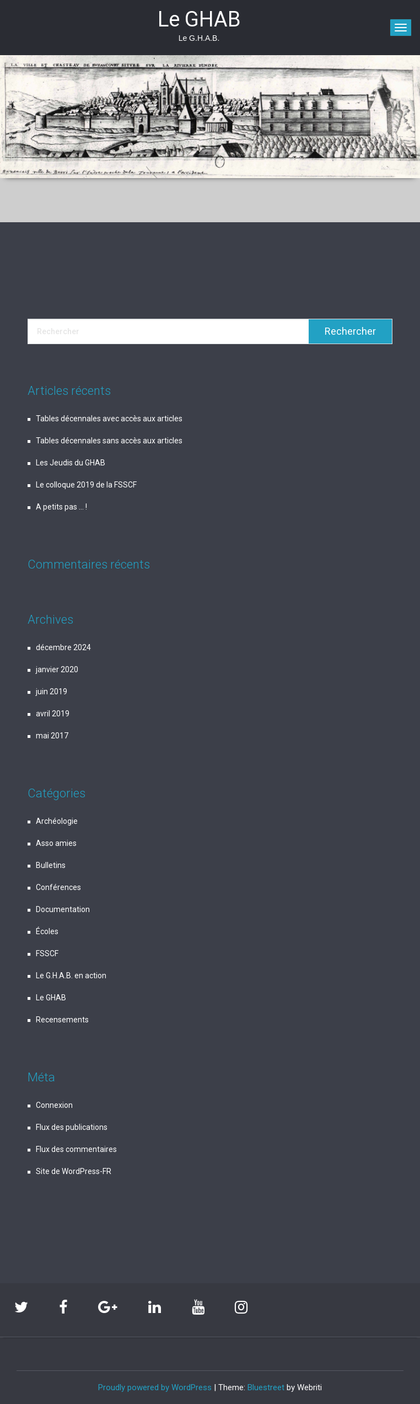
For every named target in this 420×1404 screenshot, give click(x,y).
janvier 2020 (57, 669)
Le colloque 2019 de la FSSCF (86, 484)
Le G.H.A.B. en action (71, 975)
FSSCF (47, 953)
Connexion (54, 1105)
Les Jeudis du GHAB (70, 462)
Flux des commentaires (76, 1149)
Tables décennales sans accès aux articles (109, 440)
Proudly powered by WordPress (155, 1387)
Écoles (47, 931)
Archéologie (57, 821)
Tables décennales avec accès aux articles (109, 418)
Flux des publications (71, 1127)
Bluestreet (265, 1387)
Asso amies (56, 843)
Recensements (62, 1019)
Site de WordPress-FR (73, 1171)
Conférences (58, 887)
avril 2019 (52, 713)
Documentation (63, 909)
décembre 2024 (63, 647)
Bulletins (51, 865)
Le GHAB (51, 997)
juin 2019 (51, 691)
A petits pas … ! (61, 506)
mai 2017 (52, 735)
